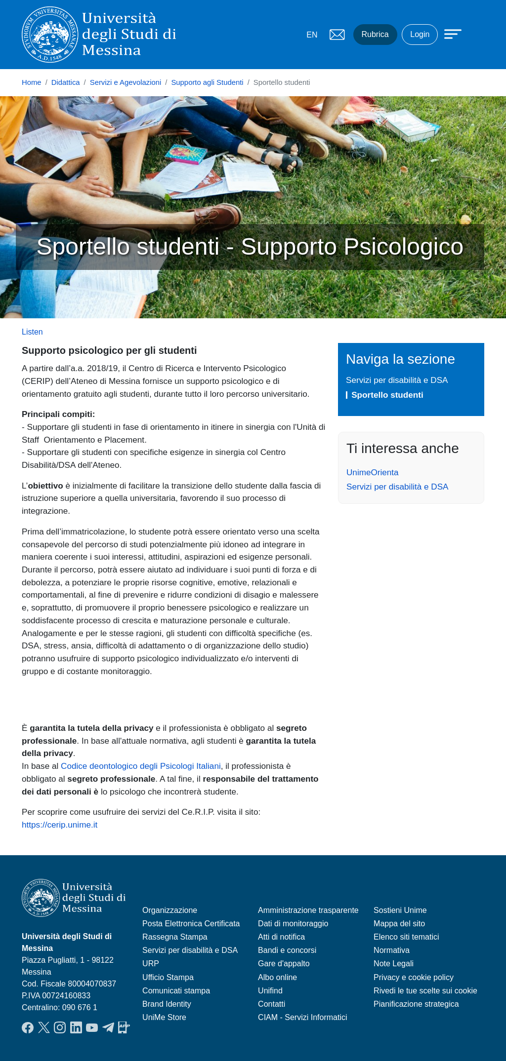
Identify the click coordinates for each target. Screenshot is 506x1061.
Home (32, 82)
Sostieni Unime (400, 910)
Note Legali (394, 963)
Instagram (60, 1027)
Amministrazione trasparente (308, 910)
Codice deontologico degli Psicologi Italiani (141, 766)
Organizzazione (169, 910)
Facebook (28, 1027)
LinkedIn (76, 1027)
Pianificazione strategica (416, 1004)
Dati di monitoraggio (293, 923)
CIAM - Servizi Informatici (302, 1017)
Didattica (65, 82)
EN (311, 35)
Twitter (44, 1027)
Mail (337, 34)
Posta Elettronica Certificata (191, 923)
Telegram (108, 1027)
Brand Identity (166, 1004)
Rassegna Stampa (175, 937)
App (124, 1027)
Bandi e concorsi (287, 950)
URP (150, 963)
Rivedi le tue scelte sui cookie (425, 990)
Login (419, 34)
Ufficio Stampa (168, 977)
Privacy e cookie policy (414, 977)
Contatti (271, 1004)
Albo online (277, 977)
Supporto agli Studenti (207, 82)
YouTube (92, 1027)
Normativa (392, 950)
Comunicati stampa (176, 990)
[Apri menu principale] (448, 33)
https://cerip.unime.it (59, 825)
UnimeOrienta (372, 472)
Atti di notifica (281, 937)
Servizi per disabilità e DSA (397, 380)
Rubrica (375, 34)
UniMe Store (164, 1017)
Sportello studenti (387, 395)
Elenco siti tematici (406, 937)
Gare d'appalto (283, 963)
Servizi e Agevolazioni (126, 82)
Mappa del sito (399, 923)
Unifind (270, 990)
